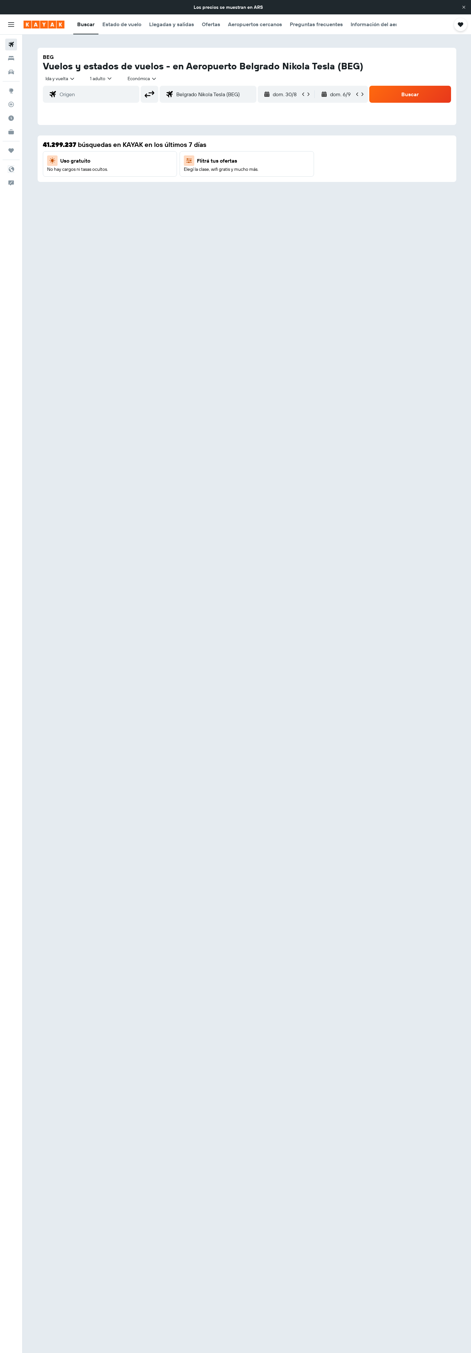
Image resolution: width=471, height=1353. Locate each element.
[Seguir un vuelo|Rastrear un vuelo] (11, 104)
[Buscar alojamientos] (11, 58)
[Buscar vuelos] (11, 44)
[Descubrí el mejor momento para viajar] (11, 118)
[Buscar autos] (11, 72)
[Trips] (11, 150)
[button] (464, 7)
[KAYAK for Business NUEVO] (11, 131)
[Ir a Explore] (11, 90)
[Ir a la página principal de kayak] (44, 24)
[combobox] (60, 78)
